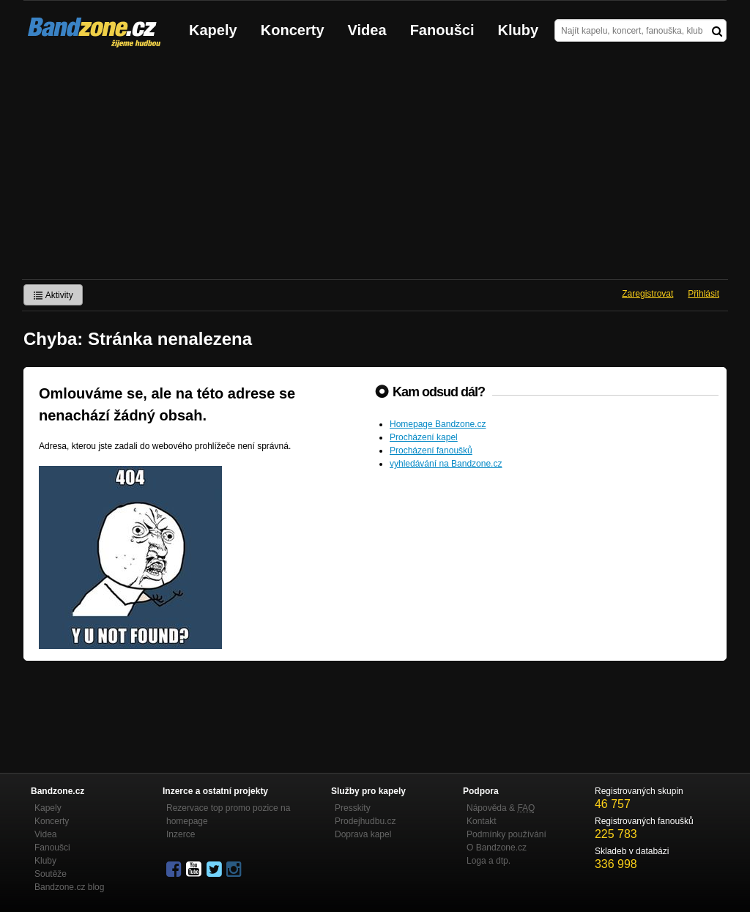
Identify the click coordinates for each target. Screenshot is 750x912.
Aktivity (53, 295)
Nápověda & (501, 808)
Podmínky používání (506, 834)
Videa (367, 30)
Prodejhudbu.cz (365, 821)
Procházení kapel (424, 437)
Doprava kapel (363, 834)
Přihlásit (703, 294)
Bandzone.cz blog (69, 887)
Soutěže (50, 874)
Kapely (213, 30)
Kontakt (482, 821)
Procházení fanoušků (431, 450)
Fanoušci (442, 30)
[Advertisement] (375, 169)
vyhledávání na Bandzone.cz (446, 464)
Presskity (353, 808)
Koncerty (292, 30)
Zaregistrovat (647, 294)
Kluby (518, 30)
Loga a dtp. (488, 861)
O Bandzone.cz (497, 847)
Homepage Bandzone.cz (438, 424)
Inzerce (180, 834)
